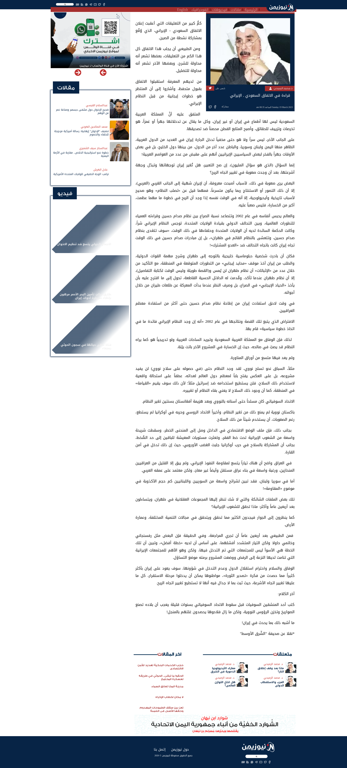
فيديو (64, 193)
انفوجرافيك (199, 9)
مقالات (236, 9)
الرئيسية (251, 9)
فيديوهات (219, 9)
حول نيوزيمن (180, 749)
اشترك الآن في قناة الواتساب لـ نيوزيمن (104, 65)
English (182, 9)
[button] (78, 72)
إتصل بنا (160, 749)
